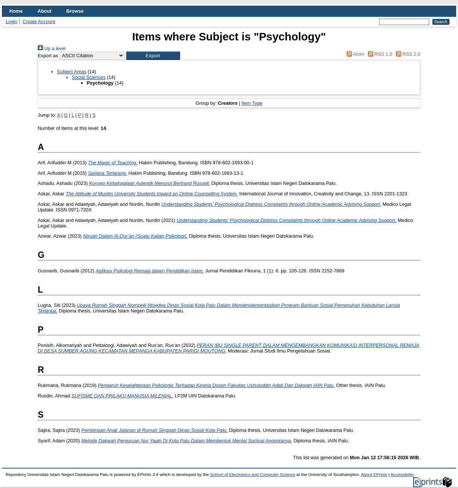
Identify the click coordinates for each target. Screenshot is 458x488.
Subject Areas (71, 71)
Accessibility (402, 474)
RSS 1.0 (378, 54)
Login (11, 21)
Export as (48, 55)
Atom (354, 54)
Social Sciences (88, 77)
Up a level (51, 48)
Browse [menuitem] (75, 11)
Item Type (251, 103)
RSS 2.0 (406, 54)
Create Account (38, 21)
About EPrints (374, 474)
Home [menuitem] (16, 11)
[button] (153, 55)
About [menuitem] (45, 11)
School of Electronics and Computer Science (252, 474)
